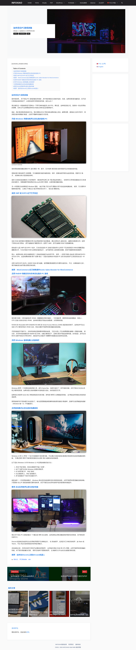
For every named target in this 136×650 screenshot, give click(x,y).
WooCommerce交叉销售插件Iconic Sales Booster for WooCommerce (45, 270)
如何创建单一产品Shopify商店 (22, 576)
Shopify (44, 3)
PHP (51, 3)
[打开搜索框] (122, 3)
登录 (27, 632)
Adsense (92, 3)
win (28, 33)
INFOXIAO (17, 3)
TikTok (37, 3)
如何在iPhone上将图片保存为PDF (74, 576)
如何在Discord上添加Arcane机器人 (31, 555)
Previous (15, 571)
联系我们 (71, 644)
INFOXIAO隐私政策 (61, 644)
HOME (30, 3)
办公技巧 (101, 3)
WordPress (61, 3)
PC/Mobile (73, 3)
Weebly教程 (83, 3)
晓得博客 (78, 647)
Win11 (15, 33)
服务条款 (78, 644)
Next (84, 571)
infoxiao (15, 31)
